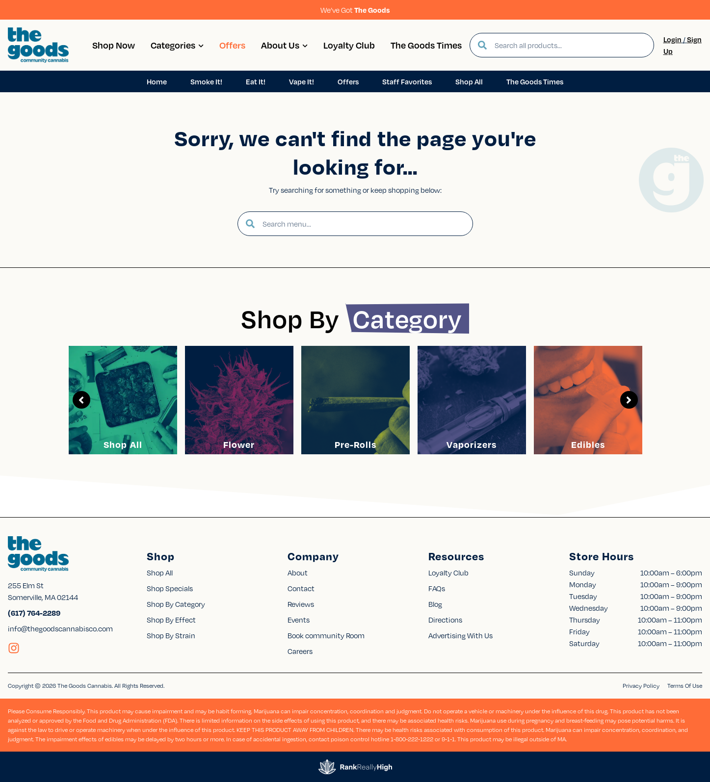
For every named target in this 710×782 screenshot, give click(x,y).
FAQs (436, 588)
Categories (177, 44)
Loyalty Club (349, 45)
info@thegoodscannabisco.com (60, 628)
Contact (301, 588)
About (298, 572)
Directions (445, 619)
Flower (239, 444)
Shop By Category (176, 604)
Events (299, 619)
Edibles (588, 444)
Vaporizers (472, 444)
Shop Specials (170, 588)
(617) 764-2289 (34, 612)
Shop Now (113, 45)
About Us (284, 44)
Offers (232, 45)
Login (672, 39)
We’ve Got (355, 9)
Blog (435, 604)
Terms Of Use (684, 685)
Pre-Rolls (355, 444)
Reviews (301, 604)
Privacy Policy (641, 685)
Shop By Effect (171, 619)
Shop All (123, 444)
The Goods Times (426, 45)
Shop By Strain (171, 635)
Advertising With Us (460, 635)
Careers (300, 651)
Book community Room (326, 635)
